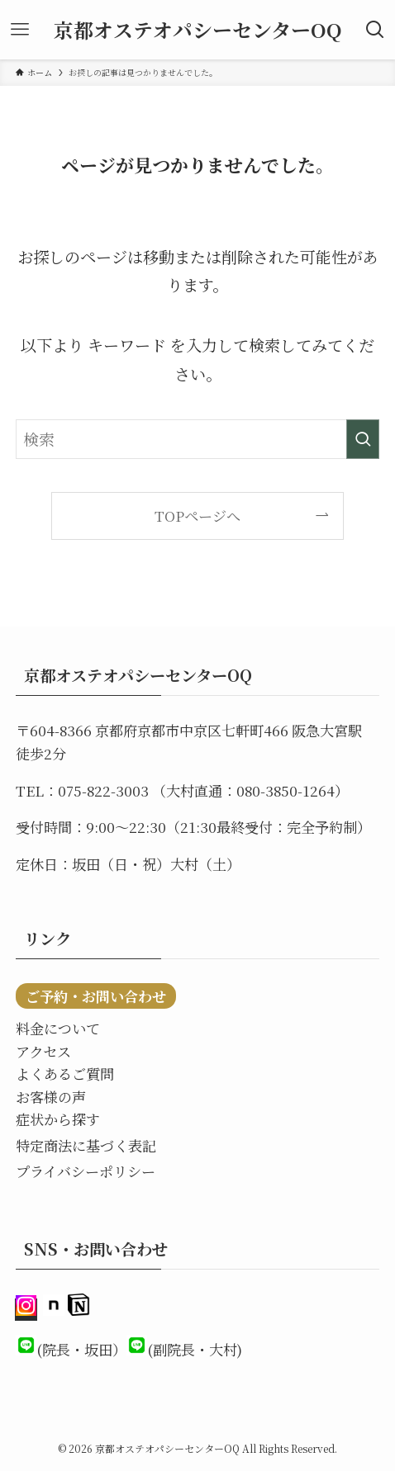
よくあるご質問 (65, 1073)
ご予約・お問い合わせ (96, 996)
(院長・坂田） (81, 1349)
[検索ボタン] (375, 30)
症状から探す (58, 1119)
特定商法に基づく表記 (86, 1145)
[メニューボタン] (20, 30)
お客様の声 (51, 1096)
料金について (58, 1028)
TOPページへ (197, 515)
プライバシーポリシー (85, 1171)
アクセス (43, 1051)
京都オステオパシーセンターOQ (198, 30)
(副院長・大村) (194, 1349)
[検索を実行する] (362, 439)
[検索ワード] (197, 439)
